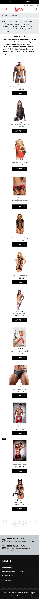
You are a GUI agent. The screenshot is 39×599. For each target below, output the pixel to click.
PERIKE (7, 31)
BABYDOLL (30, 29)
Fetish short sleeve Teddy (19, 238)
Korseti (7, 29)
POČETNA (4, 15)
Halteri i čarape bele (19, 313)
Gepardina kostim (19, 502)
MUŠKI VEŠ (16, 22)
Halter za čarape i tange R (19, 200)
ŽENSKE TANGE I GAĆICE (12, 24)
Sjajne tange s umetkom (19, 389)
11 (19, 525)
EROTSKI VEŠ (14, 15)
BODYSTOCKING (28, 22)
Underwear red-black (19, 464)
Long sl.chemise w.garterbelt (19, 124)
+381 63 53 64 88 (32, 5)
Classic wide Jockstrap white (19, 87)
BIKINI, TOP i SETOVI (11, 27)
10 (16, 525)
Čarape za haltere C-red (19, 351)
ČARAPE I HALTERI (18, 29)
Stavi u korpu (19, 93)
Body (31, 27)
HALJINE (23, 27)
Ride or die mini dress (19, 275)
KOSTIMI (26, 24)
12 (23, 525)
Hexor (12, 593)
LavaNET (25, 596)
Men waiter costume (19, 427)
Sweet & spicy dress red (19, 162)
